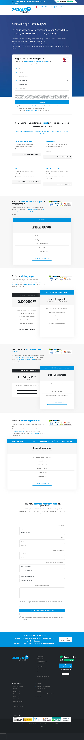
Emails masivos (50, 141)
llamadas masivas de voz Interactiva (26, 357)
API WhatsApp (35, 433)
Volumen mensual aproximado (55, 562)
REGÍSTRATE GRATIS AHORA (65, 639)
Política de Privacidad (37, 106)
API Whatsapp (17, 691)
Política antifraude (64, 724)
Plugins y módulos (18, 694)
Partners (39, 698)
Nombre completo (58, 538)
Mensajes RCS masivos (43, 679)
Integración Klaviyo (18, 701)
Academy (39, 686)
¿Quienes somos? (42, 688)
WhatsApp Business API (53, 169)
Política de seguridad (53, 724)
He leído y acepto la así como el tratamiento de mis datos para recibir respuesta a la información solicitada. (43, 107)
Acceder (68, 6)
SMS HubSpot (17, 696)
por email (26, 304)
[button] (36, 6)
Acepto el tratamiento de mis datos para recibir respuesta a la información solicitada (43, 618)
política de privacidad (20, 99)
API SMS (32, 212)
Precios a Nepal (30, 154)
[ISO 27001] (18, 719)
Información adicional (42, 585)
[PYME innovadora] (27, 719)
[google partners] (37, 719)
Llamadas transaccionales (44, 674)
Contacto (39, 683)
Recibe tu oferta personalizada (42, 229)
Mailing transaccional (30, 284)
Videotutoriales (47, 686)
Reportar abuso (42, 726)
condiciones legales (31, 110)
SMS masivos (40, 656)
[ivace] (66, 719)
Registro (42, 102)
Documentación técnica (20, 706)
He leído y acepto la (33, 614)
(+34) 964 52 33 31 (47, 7)
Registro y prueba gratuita (27, 329)
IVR (16, 169)
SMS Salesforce (17, 699)
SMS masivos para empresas (23, 141)
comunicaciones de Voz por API (25, 360)
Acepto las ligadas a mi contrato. (34, 110)
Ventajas (39, 691)
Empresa (61, 525)
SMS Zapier (16, 704)
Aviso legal (44, 724)
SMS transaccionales (42, 661)
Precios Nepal (28, 181)
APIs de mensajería (18, 686)
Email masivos (41, 666)
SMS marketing (32, 210)
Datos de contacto (58, 550)
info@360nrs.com (66, 665)
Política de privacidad (35, 724)
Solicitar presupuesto (42, 258)
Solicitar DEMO (59, 6)
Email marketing (41, 664)
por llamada (27, 379)
